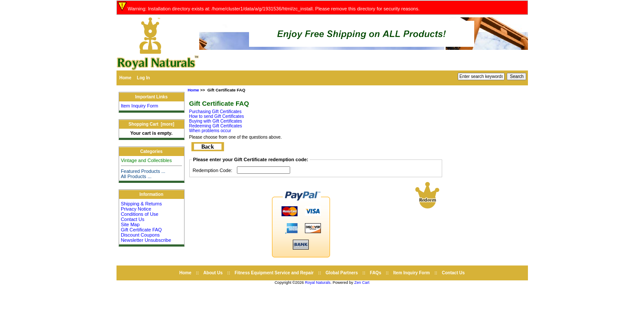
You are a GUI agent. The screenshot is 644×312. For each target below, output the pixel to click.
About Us (213, 272)
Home (126, 77)
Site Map (130, 224)
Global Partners (342, 272)
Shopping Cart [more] (152, 124)
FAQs (375, 272)
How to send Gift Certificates (216, 116)
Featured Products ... (143, 171)
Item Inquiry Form (139, 105)
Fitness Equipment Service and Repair (274, 272)
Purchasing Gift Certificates (215, 111)
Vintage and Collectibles (146, 160)
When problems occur (210, 130)
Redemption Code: (213, 170)
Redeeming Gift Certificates (215, 126)
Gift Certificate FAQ (141, 229)
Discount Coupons (140, 234)
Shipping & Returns (141, 203)
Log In (143, 77)
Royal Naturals (317, 282)
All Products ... (136, 176)
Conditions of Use (140, 214)
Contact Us (132, 219)
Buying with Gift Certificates (215, 121)
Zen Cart (361, 282)
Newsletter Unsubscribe (146, 240)
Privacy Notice (136, 208)
